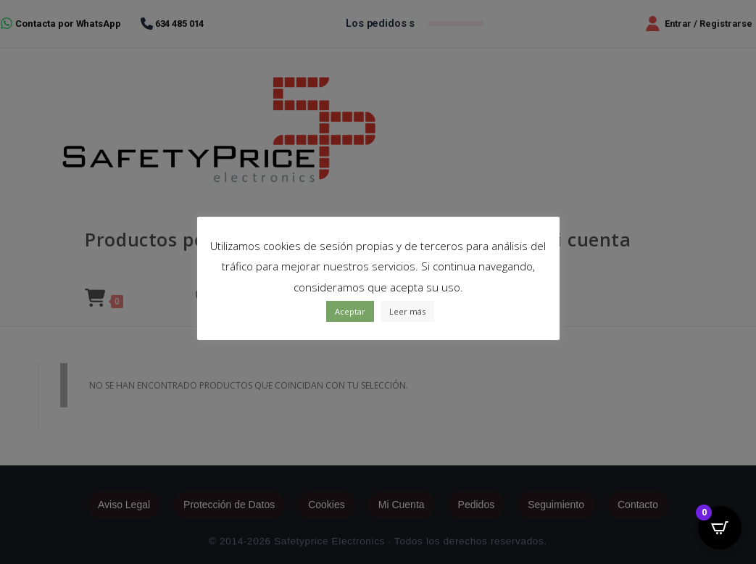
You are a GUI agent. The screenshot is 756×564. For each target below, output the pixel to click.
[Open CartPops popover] (720, 528)
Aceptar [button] (350, 311)
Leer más (407, 311)
